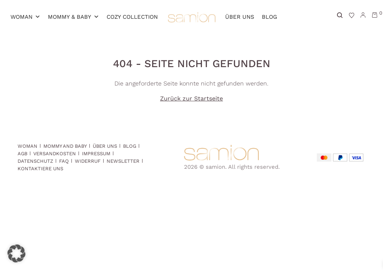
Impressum (96, 153)
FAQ (64, 161)
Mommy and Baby (65, 146)
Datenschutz (35, 161)
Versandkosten (54, 153)
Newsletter (123, 161)
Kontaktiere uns (40, 168)
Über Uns (239, 17)
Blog (269, 17)
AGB (22, 153)
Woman (25, 16)
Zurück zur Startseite (191, 98)
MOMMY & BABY (73, 16)
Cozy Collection (132, 17)
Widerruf (88, 161)
